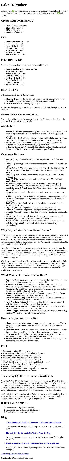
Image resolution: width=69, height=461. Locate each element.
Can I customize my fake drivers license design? (22, 360)
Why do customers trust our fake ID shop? (19, 366)
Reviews (14, 454)
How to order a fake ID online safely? (17, 351)
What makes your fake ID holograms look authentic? (23, 353)
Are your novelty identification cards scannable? (22, 358)
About (20, 454)
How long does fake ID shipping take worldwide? (22, 355)
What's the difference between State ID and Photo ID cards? (26, 362)
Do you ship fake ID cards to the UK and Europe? (22, 364)
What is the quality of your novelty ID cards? (20, 371)
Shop (8, 454)
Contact (26, 454)
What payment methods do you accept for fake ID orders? (25, 369)
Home (3, 454)
